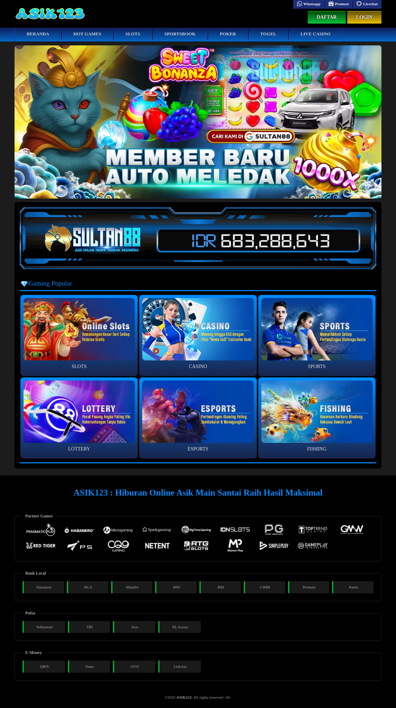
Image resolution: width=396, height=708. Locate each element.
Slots (132, 33)
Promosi (338, 4)
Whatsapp (309, 4)
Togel (268, 33)
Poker (228, 33)
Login (364, 17)
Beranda (38, 33)
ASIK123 (184, 697)
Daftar (327, 17)
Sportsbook (180, 33)
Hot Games (87, 33)
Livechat (367, 4)
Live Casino (315, 33)
